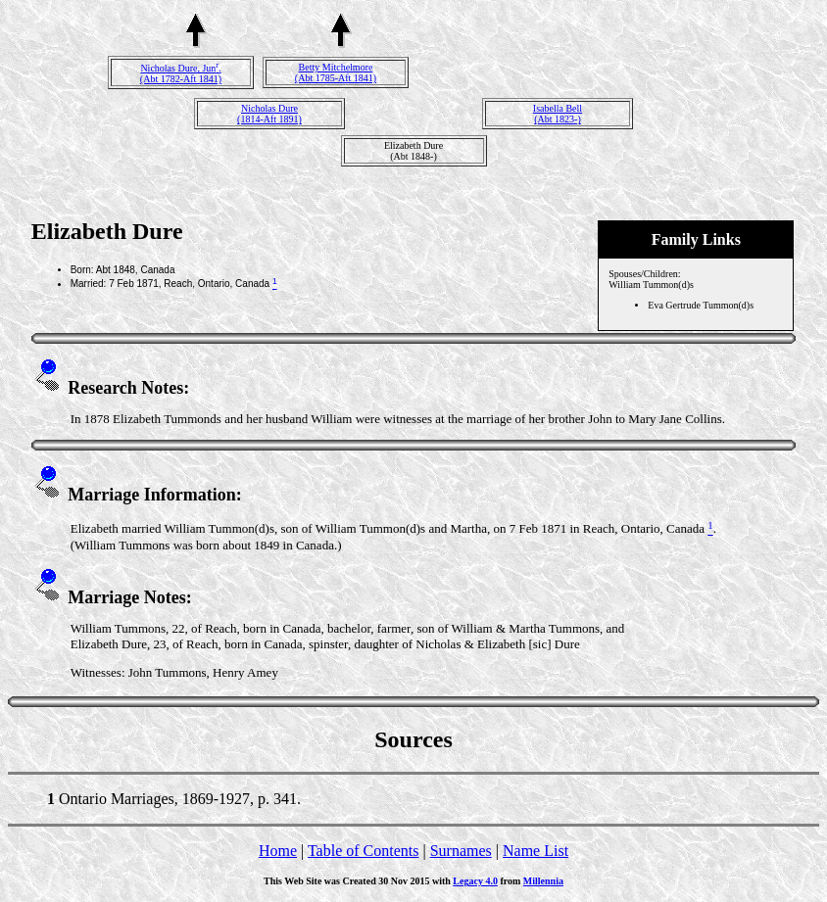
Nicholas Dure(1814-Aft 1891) (269, 113)
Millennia (543, 881)
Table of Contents (363, 850)
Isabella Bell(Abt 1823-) (557, 113)
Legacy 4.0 (475, 881)
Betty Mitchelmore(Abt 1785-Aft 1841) (335, 72)
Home (278, 850)
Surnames (461, 850)
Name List (535, 850)
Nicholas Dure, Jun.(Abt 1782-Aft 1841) (180, 73)
